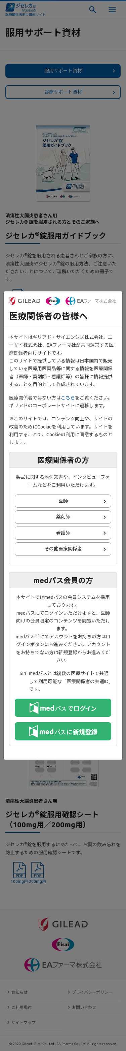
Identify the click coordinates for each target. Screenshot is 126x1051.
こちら (68, 398)
